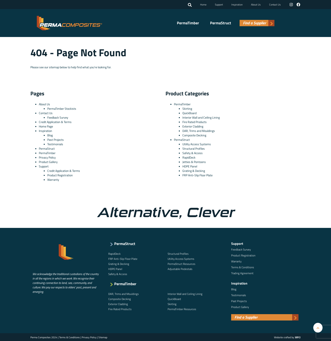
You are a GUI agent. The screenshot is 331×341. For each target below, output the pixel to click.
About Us (256, 4)
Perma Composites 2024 (43, 337)
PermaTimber (188, 23)
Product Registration (60, 175)
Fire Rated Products (194, 121)
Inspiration (237, 4)
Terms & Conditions (242, 267)
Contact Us (275, 4)
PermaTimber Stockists (61, 108)
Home (203, 4)
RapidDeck (188, 157)
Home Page (46, 126)
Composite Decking (194, 135)
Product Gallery (48, 161)
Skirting (187, 108)
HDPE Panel (189, 166)
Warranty (53, 179)
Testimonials (55, 143)
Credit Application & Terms (55, 121)
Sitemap (102, 337)
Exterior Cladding (192, 126)
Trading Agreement (242, 273)
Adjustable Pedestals (180, 268)
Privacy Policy (47, 157)
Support (219, 4)
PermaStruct (220, 23)
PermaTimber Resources (182, 309)
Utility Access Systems (196, 143)
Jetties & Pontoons (194, 161)
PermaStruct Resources (181, 263)
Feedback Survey (57, 117)
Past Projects (55, 139)
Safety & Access (192, 152)
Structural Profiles (193, 148)
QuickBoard (189, 112)
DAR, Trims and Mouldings (198, 130)
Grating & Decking (193, 170)
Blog (50, 135)
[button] (190, 5)
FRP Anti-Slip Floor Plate (197, 175)
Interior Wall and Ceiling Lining (201, 117)
